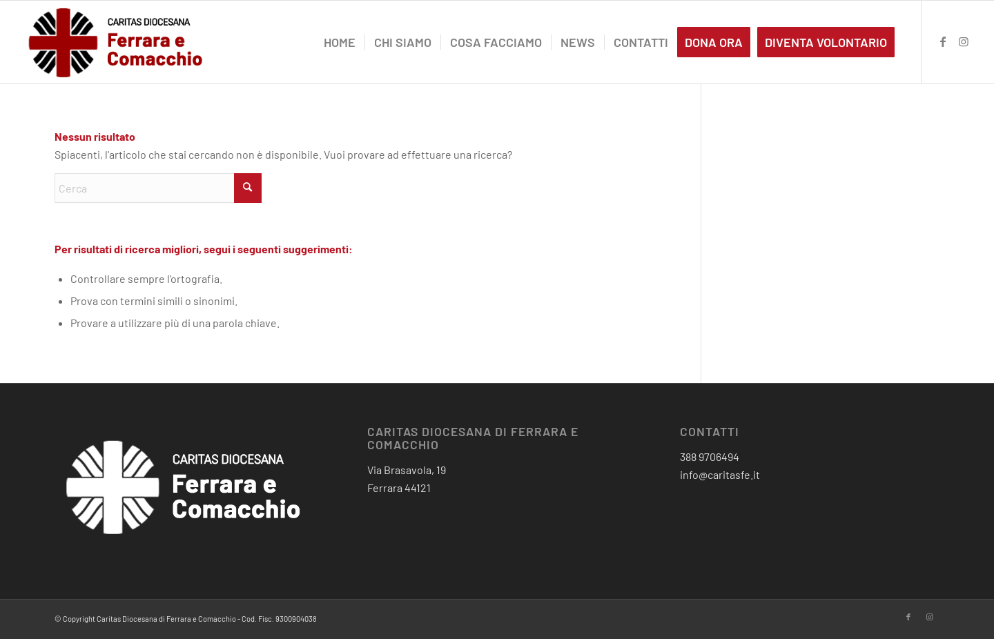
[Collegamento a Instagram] (963, 41)
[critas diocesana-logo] (116, 42)
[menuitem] (339, 42)
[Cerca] (158, 188)
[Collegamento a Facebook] (943, 41)
